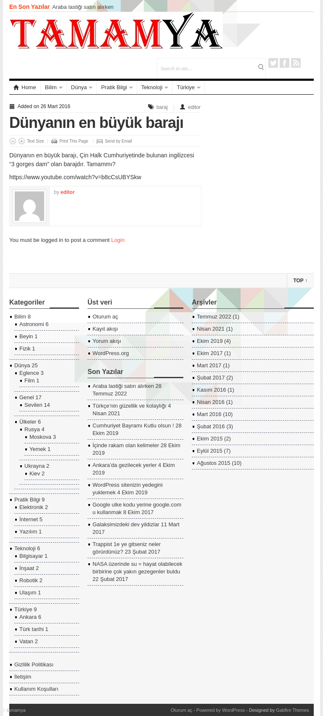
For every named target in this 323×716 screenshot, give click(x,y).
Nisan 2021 (211, 329)
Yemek (37, 449)
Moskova (40, 437)
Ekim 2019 (209, 341)
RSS (296, 63)
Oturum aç (105, 316)
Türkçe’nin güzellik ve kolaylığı (130, 406)
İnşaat (26, 568)
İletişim (22, 677)
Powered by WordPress (220, 710)
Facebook (284, 63)
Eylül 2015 (209, 451)
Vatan (26, 641)
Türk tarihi (31, 629)
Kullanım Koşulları (36, 689)
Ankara (28, 617)
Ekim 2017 (209, 353)
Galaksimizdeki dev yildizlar (126, 524)
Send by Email (118, 141)
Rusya (32, 429)
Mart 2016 (209, 414)
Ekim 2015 (209, 438)
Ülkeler (27, 422)
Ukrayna (34, 466)
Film (29, 380)
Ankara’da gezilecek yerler (124, 465)
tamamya (14, 710)
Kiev (34, 473)
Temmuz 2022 (214, 316)
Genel (26, 397)
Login (117, 240)
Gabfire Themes (292, 710)
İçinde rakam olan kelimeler (126, 445)
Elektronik (31, 507)
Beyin (26, 336)
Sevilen (33, 405)
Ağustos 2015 (213, 463)
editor (194, 107)
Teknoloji (152, 87)
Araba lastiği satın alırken (83, 7)
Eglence (29, 373)
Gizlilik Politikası (33, 664)
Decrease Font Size (12, 141)
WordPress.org (111, 353)
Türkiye (186, 87)
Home (24, 87)
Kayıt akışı (105, 329)
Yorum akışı (107, 341)
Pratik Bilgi (114, 87)
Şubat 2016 (211, 426)
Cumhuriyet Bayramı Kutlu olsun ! (133, 425)
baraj (162, 107)
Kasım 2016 (211, 390)
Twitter (273, 63)
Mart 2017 (209, 365)
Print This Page (74, 141)
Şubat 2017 (211, 377)
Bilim (51, 87)
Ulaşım (27, 592)
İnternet (28, 519)
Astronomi (31, 324)
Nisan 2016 (211, 402)
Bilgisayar (31, 556)
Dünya (79, 87)
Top (300, 281)
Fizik (25, 348)
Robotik (28, 580)
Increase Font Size (21, 141)
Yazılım (28, 531)
